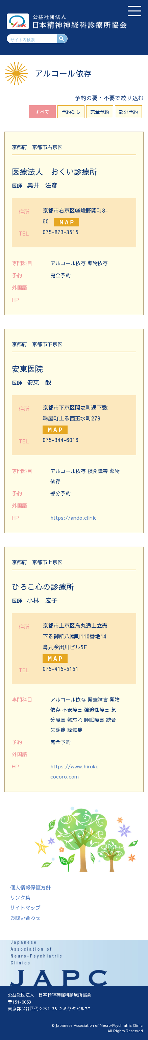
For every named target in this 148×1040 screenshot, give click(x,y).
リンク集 (20, 897)
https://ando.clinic (73, 517)
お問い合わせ (25, 917)
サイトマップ (25, 907)
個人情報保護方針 (30, 887)
